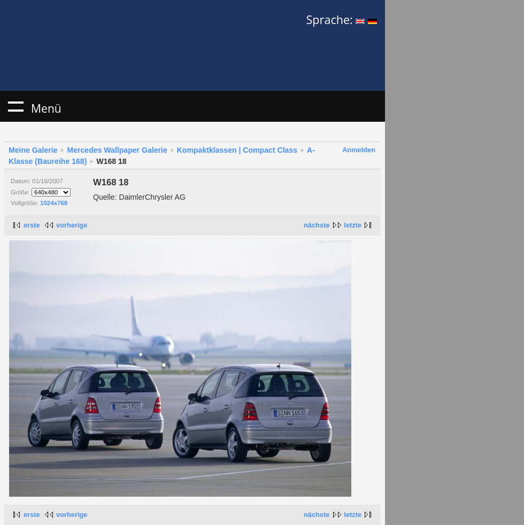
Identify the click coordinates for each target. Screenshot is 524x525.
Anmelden (358, 150)
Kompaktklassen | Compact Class (237, 150)
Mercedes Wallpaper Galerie (117, 150)
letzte (352, 225)
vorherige (71, 225)
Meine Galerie (33, 150)
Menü (15, 106)
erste (32, 225)
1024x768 (53, 203)
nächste (316, 225)
